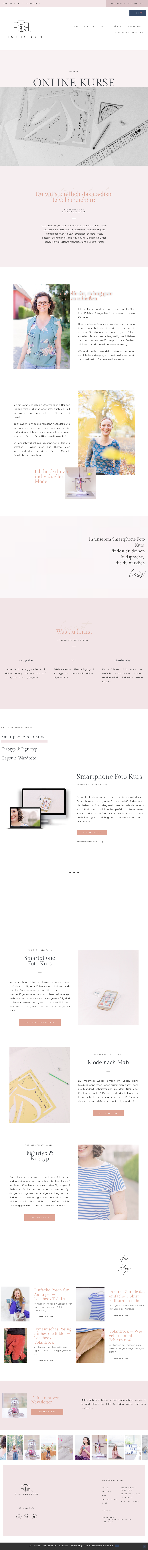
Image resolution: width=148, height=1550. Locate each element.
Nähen (118, 26)
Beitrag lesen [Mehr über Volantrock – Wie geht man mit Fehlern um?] (121, 1358)
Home (105, 1487)
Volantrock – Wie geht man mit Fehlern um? (125, 1336)
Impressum (108, 1517)
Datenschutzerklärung (118, 1519)
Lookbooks (135, 26)
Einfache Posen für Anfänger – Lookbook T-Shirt (51, 1294)
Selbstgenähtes (130, 1493)
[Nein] (144, 1546)
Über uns (89, 26)
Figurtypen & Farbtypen (128, 33)
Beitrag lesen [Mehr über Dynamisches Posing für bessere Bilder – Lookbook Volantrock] (46, 1360)
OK (116, 1546)
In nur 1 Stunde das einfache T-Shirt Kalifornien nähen (127, 1296)
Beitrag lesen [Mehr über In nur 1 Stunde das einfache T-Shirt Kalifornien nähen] (121, 1315)
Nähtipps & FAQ (12, 3)
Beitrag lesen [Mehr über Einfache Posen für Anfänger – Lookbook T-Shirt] (46, 1317)
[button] (90, 841)
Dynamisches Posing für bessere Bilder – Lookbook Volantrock (52, 1336)
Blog (77, 26)
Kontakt (109, 1521)
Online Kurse (32, 3)
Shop (104, 26)
